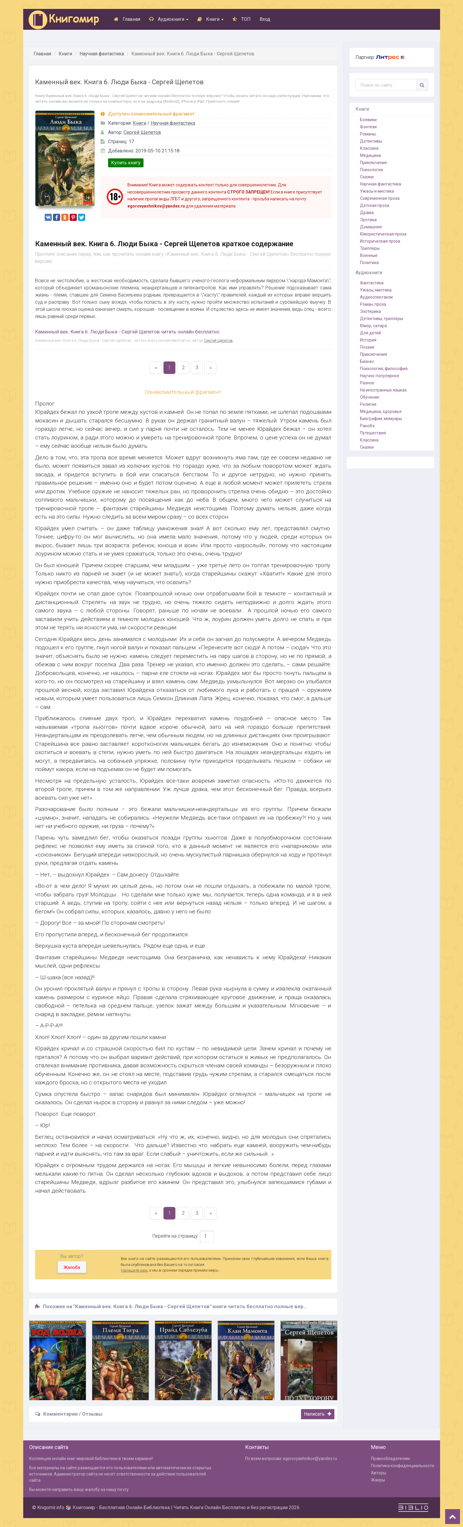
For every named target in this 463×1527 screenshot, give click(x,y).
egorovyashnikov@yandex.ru (310, 1458)
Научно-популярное (379, 375)
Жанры (378, 1480)
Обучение (369, 397)
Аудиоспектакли (376, 297)
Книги (210, 19)
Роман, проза (373, 304)
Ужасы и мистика (377, 191)
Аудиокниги (168, 19)
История (368, 340)
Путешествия (373, 433)
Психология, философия (384, 368)
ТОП (242, 19)
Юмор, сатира (373, 325)
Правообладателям (390, 1458)
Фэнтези (368, 126)
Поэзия (367, 347)
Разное (367, 382)
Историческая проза (380, 241)
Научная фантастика (101, 54)
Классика (369, 148)
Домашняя (371, 226)
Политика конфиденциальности (402, 1465)
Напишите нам (134, 1270)
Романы (368, 134)
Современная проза (380, 198)
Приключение (373, 162)
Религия (368, 404)
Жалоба (72, 1267)
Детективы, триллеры (381, 318)
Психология (371, 169)
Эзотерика (370, 311)
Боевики (368, 119)
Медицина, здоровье (381, 411)
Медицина (370, 155)
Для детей (370, 332)
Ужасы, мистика (376, 290)
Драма (367, 212)
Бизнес (367, 361)
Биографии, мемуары (381, 418)
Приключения (373, 354)
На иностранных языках (383, 390)
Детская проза (374, 205)
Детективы (371, 141)
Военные (369, 255)
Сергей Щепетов (142, 132)
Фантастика (372, 282)
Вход (265, 19)
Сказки (367, 176)
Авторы (378, 1472)
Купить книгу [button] (126, 163)
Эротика (368, 219)
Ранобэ (367, 425)
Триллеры (370, 248)
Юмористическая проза (383, 234)
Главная (127, 19)
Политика (369, 262)
